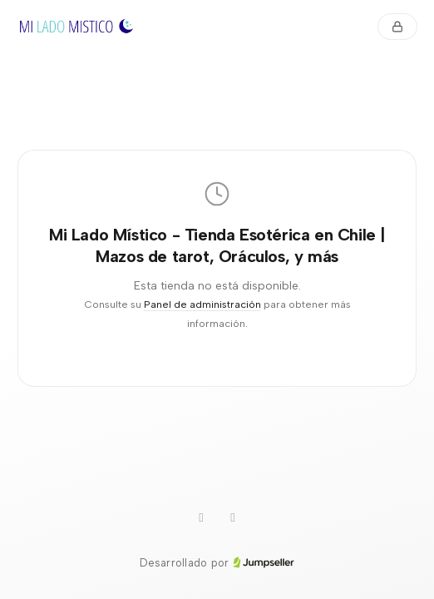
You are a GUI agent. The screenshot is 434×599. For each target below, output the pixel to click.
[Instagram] (201, 518)
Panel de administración (202, 304)
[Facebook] (233, 518)
